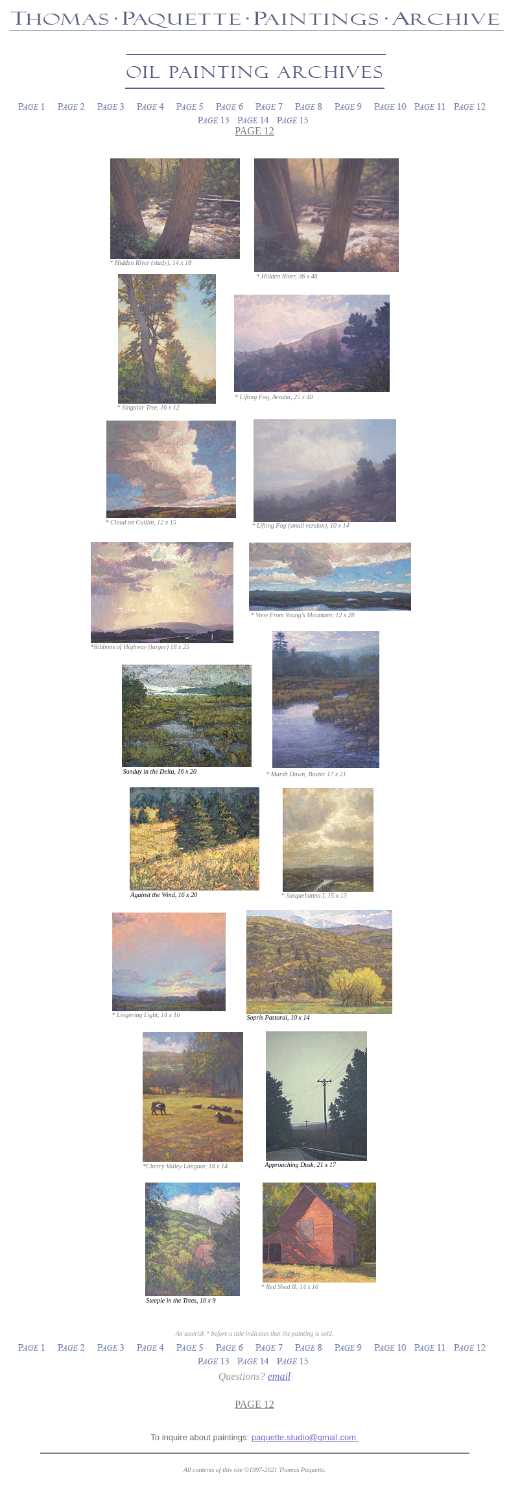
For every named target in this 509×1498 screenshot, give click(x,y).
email (279, 1376)
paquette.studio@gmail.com (305, 1437)
